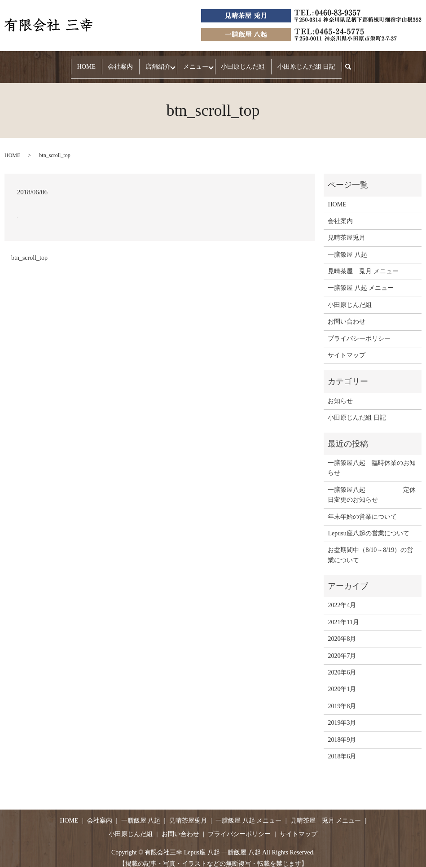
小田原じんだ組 (243, 62)
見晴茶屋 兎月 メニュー (363, 262)
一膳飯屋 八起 (347, 245)
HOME (92, 62)
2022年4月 (342, 596)
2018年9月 (342, 730)
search (344, 62)
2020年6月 (342, 664)
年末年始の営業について (362, 507)
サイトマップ (346, 346)
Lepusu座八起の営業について (368, 524)
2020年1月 (342, 680)
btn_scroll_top (29, 248)
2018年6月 (342, 747)
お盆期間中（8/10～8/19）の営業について (370, 546)
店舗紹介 (151, 62)
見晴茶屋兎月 (346, 229)
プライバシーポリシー (359, 329)
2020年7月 (342, 647)
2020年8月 (342, 630)
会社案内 (120, 62)
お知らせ (340, 392)
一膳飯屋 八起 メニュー (361, 279)
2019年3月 (342, 714)
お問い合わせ (346, 313)
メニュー (192, 62)
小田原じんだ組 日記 (300, 62)
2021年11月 (343, 613)
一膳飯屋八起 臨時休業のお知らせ (372, 459)
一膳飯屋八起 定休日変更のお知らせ (372, 486)
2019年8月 (342, 697)
